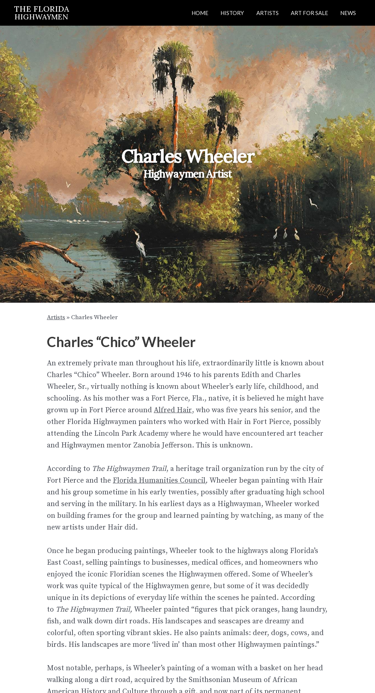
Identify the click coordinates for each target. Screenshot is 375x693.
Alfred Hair (172, 409)
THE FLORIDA (41, 12)
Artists (56, 317)
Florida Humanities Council (159, 480)
